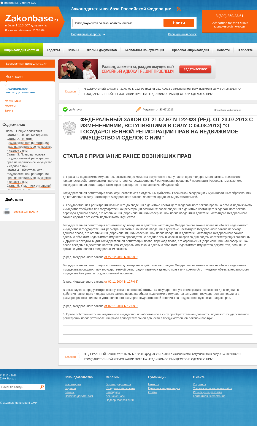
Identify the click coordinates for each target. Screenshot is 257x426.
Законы (73, 50)
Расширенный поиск (182, 34)
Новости (223, 50)
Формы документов (102, 50)
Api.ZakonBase (115, 396)
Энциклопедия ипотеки (21, 50)
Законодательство (79, 377)
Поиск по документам (79, 396)
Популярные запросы (86, 34)
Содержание (13, 124)
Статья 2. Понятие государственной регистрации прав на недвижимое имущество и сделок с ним (29, 144)
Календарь (113, 392)
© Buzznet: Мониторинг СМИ (18, 402)
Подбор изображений (120, 400)
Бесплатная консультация (144, 50)
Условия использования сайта (212, 388)
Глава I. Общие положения (23, 131)
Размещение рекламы (207, 392)
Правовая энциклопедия (190, 50)
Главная (70, 91)
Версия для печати (25, 211)
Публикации (157, 377)
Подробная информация (227, 110)
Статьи (152, 392)
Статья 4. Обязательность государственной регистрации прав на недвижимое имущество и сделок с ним (29, 175)
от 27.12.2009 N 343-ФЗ (120, 257)
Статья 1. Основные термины (27, 135)
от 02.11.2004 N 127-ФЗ (120, 281)
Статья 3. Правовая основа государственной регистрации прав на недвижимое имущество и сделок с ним (29, 160)
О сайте (199, 377)
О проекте (245, 50)
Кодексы (53, 50)
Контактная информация (209, 396)
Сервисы (112, 377)
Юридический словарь (120, 388)
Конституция (13, 100)
